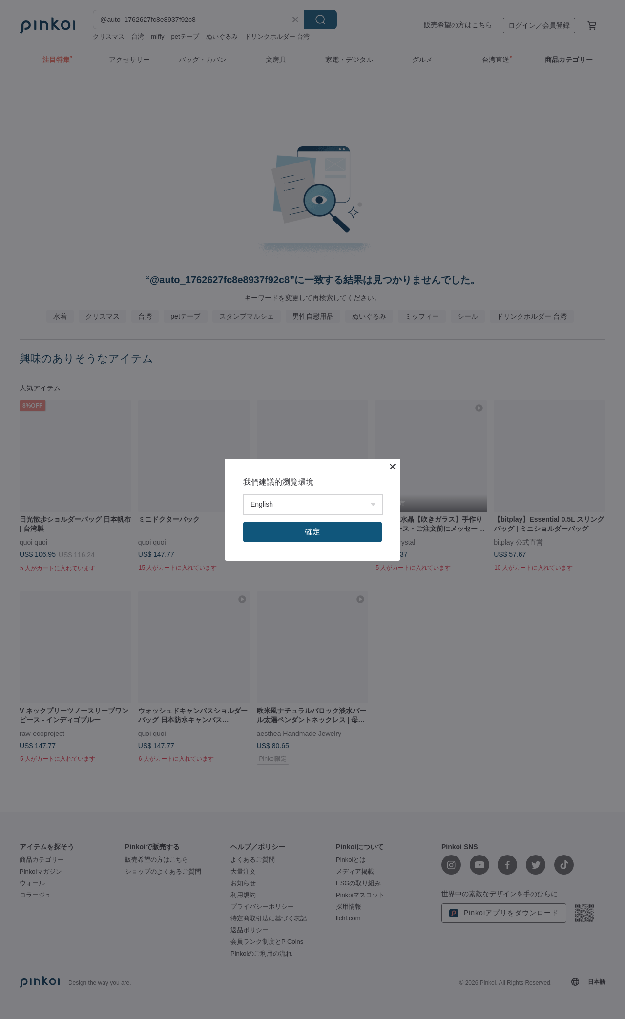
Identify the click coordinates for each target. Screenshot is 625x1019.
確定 (312, 532)
